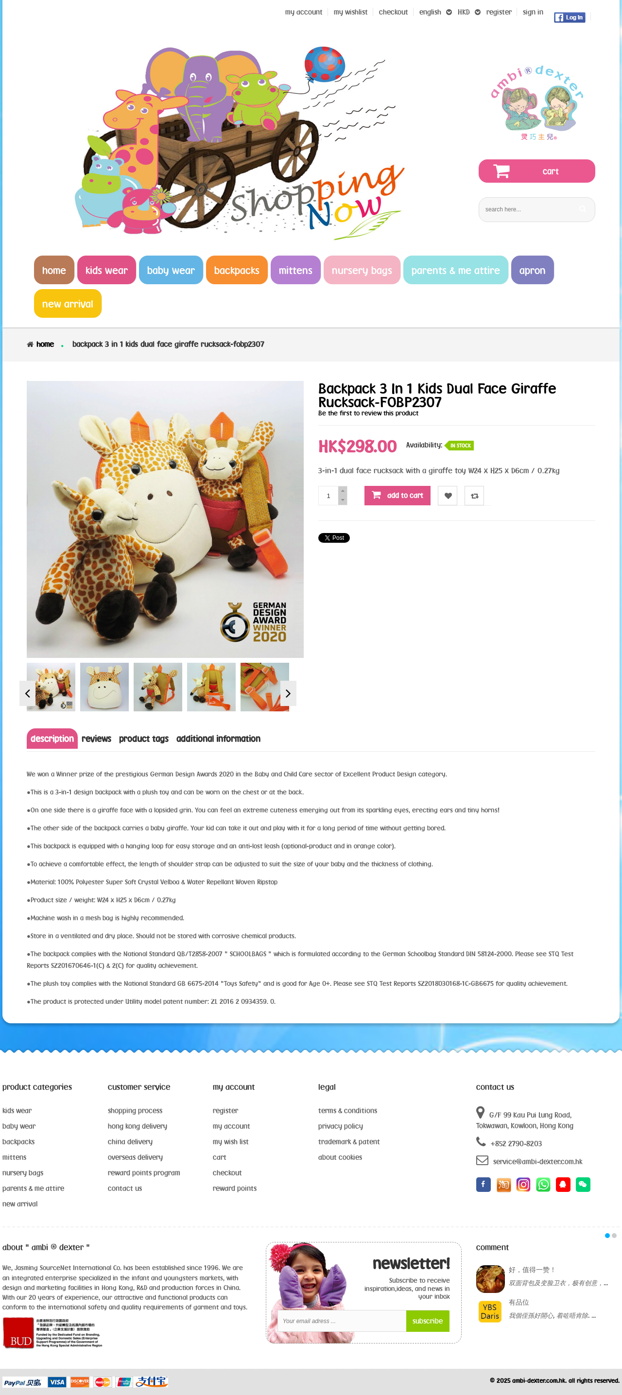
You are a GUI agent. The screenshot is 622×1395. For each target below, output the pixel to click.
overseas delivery (135, 1157)
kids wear (17, 1110)
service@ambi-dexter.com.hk (529, 1160)
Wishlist (447, 495)
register (499, 12)
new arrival (19, 1204)
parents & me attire (33, 1188)
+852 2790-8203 (509, 1142)
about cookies (340, 1157)
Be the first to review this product (368, 413)
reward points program (144, 1173)
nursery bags (22, 1173)
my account (231, 1126)
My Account (304, 12)
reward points (235, 1188)
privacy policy (340, 1126)
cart (219, 1157)
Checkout (393, 12)
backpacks (18, 1141)
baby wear (18, 1126)
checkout (227, 1173)
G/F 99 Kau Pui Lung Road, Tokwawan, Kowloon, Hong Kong (524, 1117)
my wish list (231, 1141)
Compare (474, 495)
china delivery (130, 1141)
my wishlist (351, 12)
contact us (125, 1188)
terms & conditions (347, 1110)
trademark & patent (349, 1141)
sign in (533, 12)
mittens (14, 1157)
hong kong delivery (137, 1126)
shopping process (135, 1110)
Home (45, 344)
